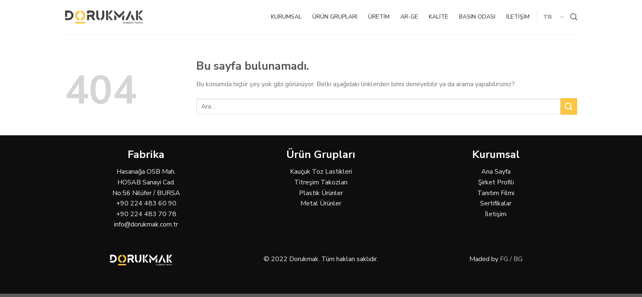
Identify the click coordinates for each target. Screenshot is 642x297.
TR (553, 17)
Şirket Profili (496, 182)
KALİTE (438, 17)
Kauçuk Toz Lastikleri (321, 171)
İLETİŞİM (518, 17)
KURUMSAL (286, 17)
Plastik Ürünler (321, 193)
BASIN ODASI (477, 17)
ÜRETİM (379, 17)
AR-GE (409, 17)
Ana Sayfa (496, 171)
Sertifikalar (495, 203)
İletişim (495, 214)
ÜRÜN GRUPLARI (334, 17)
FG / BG (511, 259)
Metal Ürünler (320, 203)
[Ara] (573, 17)
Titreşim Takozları (320, 182)
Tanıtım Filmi (495, 193)
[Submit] (569, 106)
